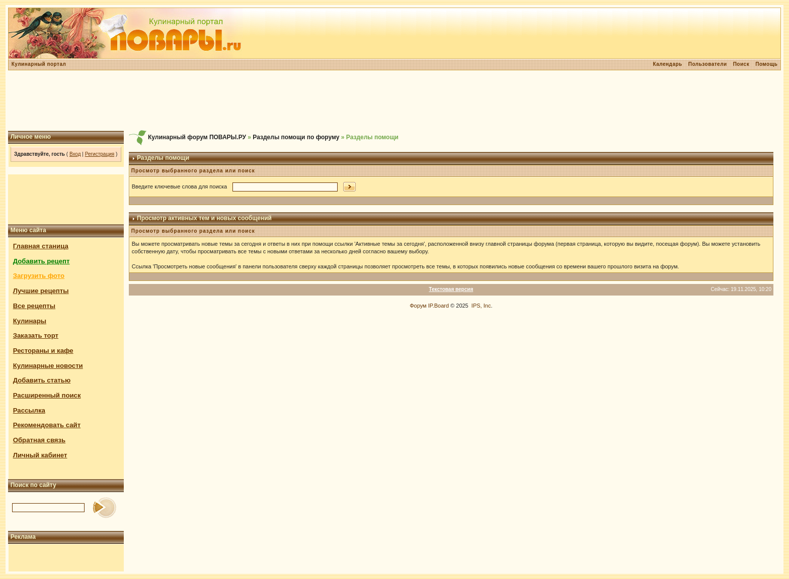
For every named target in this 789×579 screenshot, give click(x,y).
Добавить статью (42, 380)
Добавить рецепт (41, 261)
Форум (418, 306)
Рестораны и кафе (43, 350)
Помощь (766, 64)
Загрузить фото (38, 275)
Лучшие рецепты (41, 291)
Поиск (741, 64)
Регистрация (99, 154)
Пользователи (707, 64)
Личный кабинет (40, 455)
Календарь (667, 64)
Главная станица (40, 246)
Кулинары (29, 321)
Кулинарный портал (39, 64)
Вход (75, 154)
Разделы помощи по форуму (296, 137)
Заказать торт (35, 335)
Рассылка (29, 410)
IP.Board (438, 306)
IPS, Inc (481, 306)
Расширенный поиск (47, 395)
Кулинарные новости (48, 365)
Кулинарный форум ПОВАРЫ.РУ (197, 137)
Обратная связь (39, 440)
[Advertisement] (394, 100)
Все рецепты (34, 306)
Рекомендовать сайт (47, 425)
